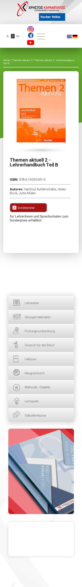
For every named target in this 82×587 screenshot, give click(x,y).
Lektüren (30, 359)
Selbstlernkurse (35, 415)
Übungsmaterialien (38, 317)
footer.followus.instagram (30, 29)
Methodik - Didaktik (37, 387)
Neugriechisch (35, 373)
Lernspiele (31, 401)
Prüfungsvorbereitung (40, 331)
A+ (18, 36)
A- (8, 36)
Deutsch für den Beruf (39, 345)
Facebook (30, 35)
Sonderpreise (26, 207)
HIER (41, 471)
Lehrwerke (32, 303)
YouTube (30, 42)
